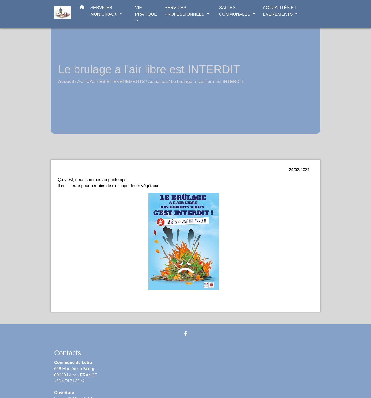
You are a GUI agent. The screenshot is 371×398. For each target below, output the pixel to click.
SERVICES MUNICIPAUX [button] (104, 11)
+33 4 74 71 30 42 (69, 381)
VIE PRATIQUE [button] (146, 11)
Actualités (158, 81)
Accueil (66, 81)
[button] (81, 8)
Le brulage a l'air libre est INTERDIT (207, 81)
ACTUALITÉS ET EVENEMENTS (111, 81)
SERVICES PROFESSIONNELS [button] (185, 11)
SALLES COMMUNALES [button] (235, 11)
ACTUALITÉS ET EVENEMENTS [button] (279, 11)
